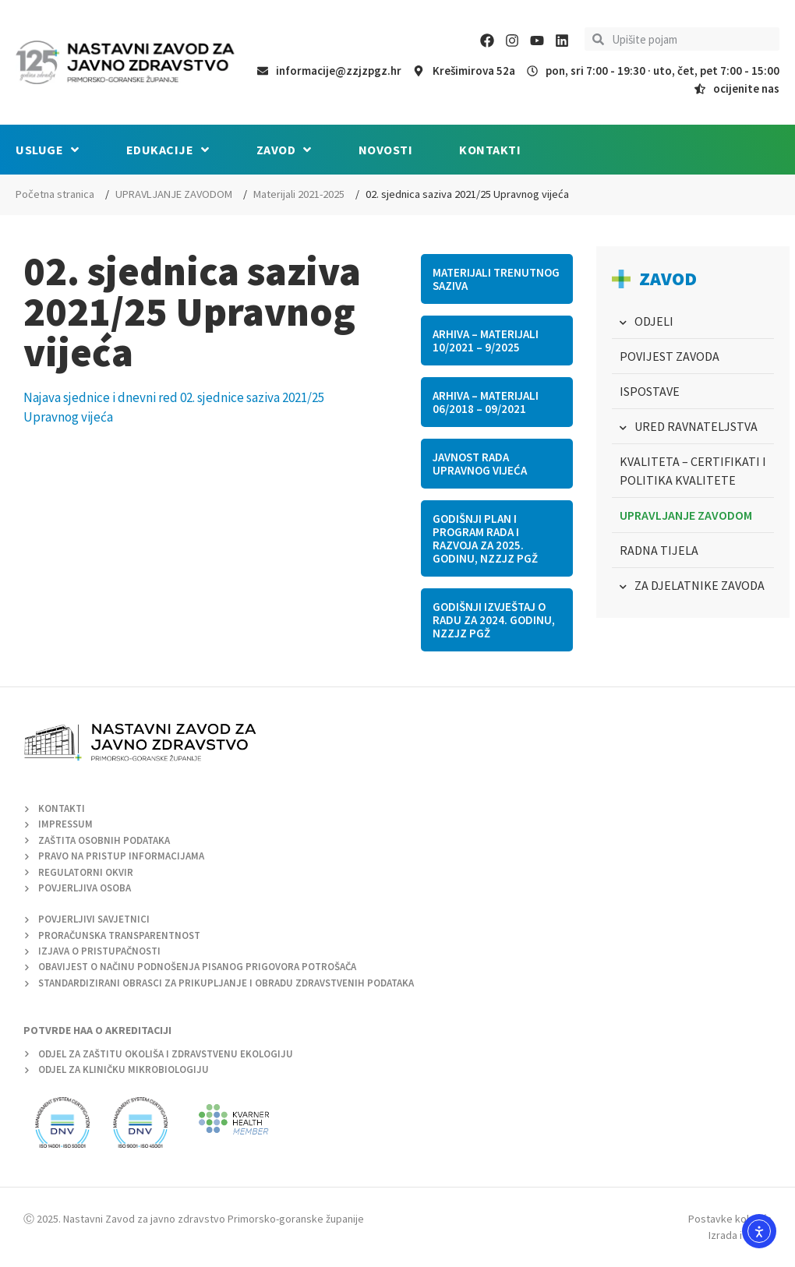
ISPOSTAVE (650, 391)
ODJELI (653, 321)
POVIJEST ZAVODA (669, 356)
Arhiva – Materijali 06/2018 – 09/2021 (486, 402)
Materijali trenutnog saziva (496, 279)
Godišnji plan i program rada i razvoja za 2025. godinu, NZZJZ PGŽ (485, 538)
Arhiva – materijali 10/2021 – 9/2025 (486, 340)
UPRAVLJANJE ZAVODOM (173, 194)
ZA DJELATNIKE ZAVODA (699, 585)
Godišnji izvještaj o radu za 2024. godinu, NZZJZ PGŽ (494, 620)
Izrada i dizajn (740, 1235)
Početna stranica (55, 194)
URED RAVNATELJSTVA (696, 426)
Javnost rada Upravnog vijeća (480, 464)
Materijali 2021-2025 (298, 194)
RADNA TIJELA (659, 550)
